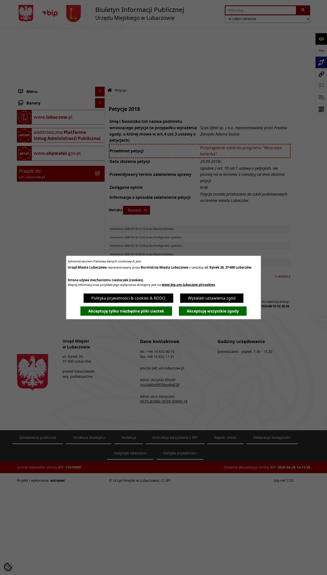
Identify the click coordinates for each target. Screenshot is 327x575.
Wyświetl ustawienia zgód (212, 298)
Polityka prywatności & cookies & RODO (128, 298)
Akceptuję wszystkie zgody (213, 311)
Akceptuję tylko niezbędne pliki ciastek (126, 311)
